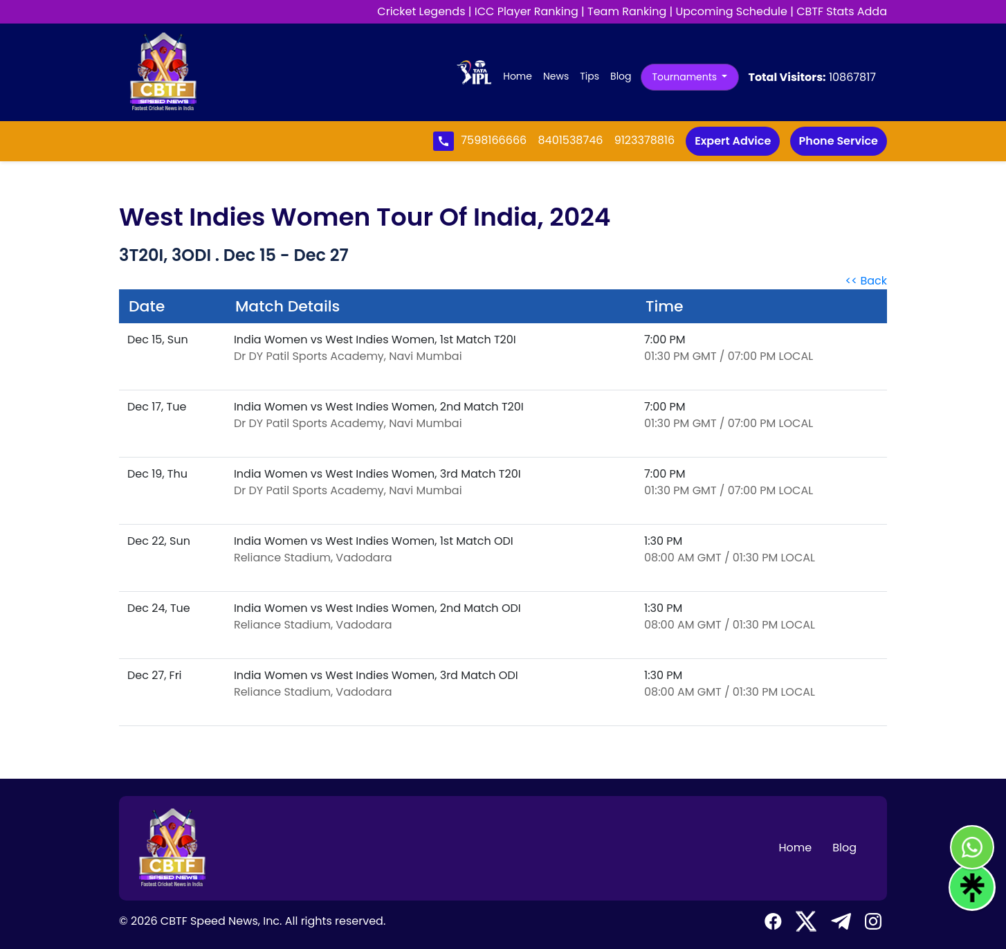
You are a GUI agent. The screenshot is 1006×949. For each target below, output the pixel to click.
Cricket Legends (421, 11)
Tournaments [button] (686, 77)
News (556, 76)
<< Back (866, 281)
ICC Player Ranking (526, 11)
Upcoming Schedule (731, 11)
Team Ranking (626, 11)
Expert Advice (733, 141)
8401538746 (572, 140)
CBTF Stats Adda (841, 11)
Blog (620, 76)
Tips (589, 76)
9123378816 (644, 140)
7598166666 (495, 140)
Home (520, 76)
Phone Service (838, 141)
